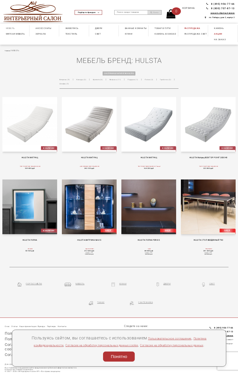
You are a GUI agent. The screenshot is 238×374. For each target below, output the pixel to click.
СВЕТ (98, 34)
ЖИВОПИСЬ (71, 28)
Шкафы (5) (86, 84)
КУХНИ (129, 34)
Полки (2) (164, 80)
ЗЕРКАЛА (41, 34)
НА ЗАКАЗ (220, 39)
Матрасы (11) (125, 80)
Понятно (119, 355)
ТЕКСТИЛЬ (71, 34)
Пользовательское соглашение (176, 330)
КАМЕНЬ (218, 28)
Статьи (19, 317)
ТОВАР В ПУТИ (163, 28)
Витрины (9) (66, 80)
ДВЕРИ (98, 28)
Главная (8, 50)
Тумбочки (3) (67, 84)
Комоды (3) (85, 80)
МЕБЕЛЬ (10, 28)
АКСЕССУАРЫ (43, 28)
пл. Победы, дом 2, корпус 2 (220, 17)
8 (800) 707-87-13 (220, 8)
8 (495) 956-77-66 (220, 4)
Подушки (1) (146, 80)
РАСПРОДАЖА (192, 28)
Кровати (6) (104, 80)
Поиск (154, 13)
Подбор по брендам (88, 12)
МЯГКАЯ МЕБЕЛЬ (15, 34)
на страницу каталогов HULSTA (119, 73)
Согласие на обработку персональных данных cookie (142, 336)
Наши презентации (39, 317)
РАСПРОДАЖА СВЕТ (195, 34)
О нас (8, 317)
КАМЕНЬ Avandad (165, 34)
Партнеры (74, 317)
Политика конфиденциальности (53, 336)
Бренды (60, 317)
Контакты (90, 317)
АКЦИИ (218, 34)
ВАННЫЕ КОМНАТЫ (136, 28)
